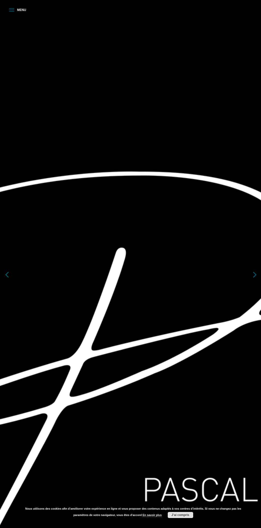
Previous (7, 274)
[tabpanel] (130, 274)
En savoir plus (152, 515)
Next (254, 274)
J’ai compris (180, 515)
